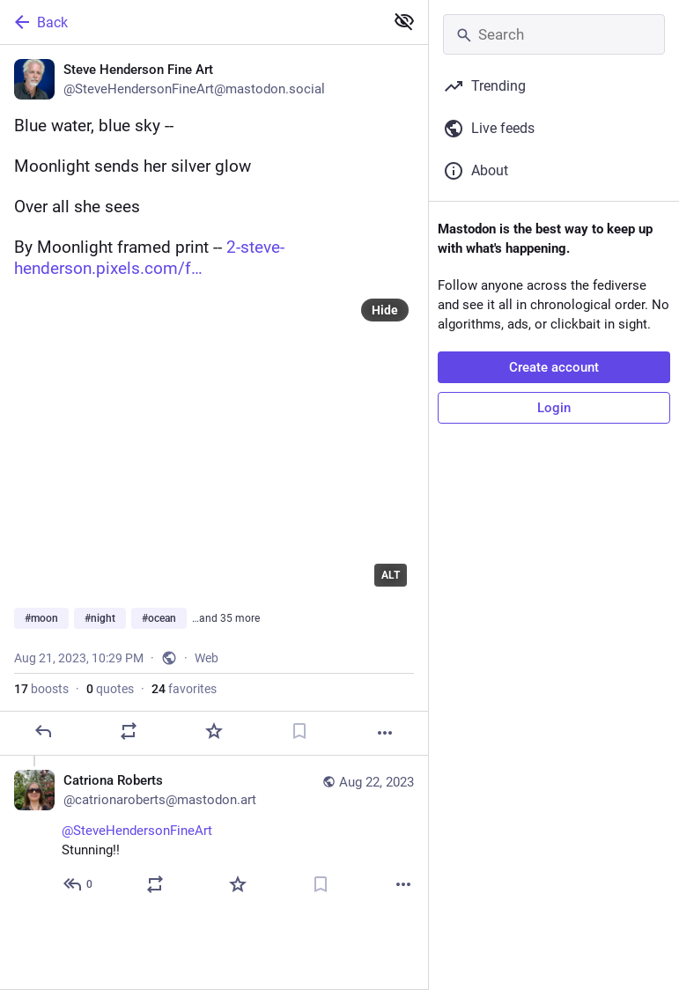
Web (206, 658)
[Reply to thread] (79, 884)
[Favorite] (214, 731)
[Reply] (43, 731)
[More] (384, 732)
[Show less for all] (404, 21)
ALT (390, 575)
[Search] (554, 34)
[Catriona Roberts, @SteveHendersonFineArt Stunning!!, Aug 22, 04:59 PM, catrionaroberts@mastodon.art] (214, 834)
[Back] (190, 22)
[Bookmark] (299, 731)
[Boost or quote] (128, 731)
